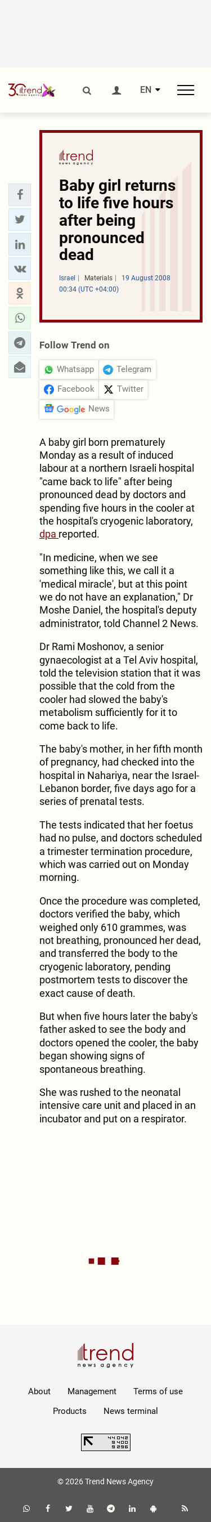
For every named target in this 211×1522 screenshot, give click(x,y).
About (39, 1391)
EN (145, 90)
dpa (49, 534)
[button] (20, 194)
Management (92, 1391)
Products (70, 1411)
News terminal (131, 1411)
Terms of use (158, 1391)
